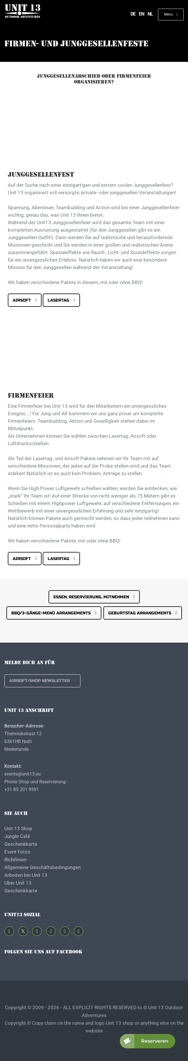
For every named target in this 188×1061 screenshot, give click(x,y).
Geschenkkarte (20, 844)
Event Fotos (17, 852)
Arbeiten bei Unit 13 (25, 875)
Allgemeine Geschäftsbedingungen (42, 867)
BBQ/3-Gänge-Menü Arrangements (51, 613)
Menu (169, 14)
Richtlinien (15, 859)
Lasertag (58, 300)
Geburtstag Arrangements (139, 613)
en (141, 14)
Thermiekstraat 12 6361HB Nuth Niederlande (23, 741)
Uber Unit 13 (17, 883)
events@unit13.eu (22, 774)
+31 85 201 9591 (21, 789)
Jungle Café (17, 836)
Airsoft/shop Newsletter (39, 680)
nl (150, 14)
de (133, 14)
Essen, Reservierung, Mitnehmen (91, 597)
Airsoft (22, 300)
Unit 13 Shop (18, 828)
